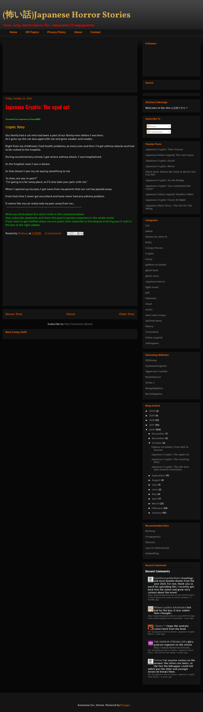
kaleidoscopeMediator (167, 578)
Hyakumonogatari (156, 365)
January (157, 512)
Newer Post (13, 314)
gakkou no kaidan (155, 264)
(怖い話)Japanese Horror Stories (66, 15)
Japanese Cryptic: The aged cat (170, 454)
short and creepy (155, 315)
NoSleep (150, 530)
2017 (152, 424)
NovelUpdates (153, 393)
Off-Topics (32, 32)
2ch (147, 225)
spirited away (153, 320)
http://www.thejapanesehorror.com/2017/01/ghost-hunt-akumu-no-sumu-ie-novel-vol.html (171, 596)
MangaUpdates (154, 388)
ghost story (152, 275)
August (156, 480)
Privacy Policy (56, 32)
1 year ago (188, 618)
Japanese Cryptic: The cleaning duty (170, 461)
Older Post (126, 314)
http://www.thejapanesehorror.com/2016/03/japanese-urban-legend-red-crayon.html (171, 617)
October (157, 442)
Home (13, 32)
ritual (148, 303)
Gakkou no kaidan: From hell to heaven (169, 448)
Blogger (125, 705)
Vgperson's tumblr (156, 371)
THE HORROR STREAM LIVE (170, 641)
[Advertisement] (69, 66)
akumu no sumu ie (156, 236)
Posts (151, 126)
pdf (147, 292)
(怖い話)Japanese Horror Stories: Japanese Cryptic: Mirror (171, 632)
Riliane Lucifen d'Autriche (169, 607)
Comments (155, 131)
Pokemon (150, 298)
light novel (151, 287)
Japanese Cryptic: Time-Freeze (164, 149)
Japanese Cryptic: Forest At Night (165, 199)
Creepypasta (153, 536)
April (155, 498)
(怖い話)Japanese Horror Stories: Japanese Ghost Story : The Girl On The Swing (170, 651)
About (78, 32)
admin (149, 231)
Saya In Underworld (157, 547)
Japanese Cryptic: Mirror (160, 166)
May (154, 494)
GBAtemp (151, 360)
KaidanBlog (152, 553)
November (158, 438)
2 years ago (182, 652)
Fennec (158, 660)
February (157, 508)
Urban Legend (153, 337)
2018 (152, 420)
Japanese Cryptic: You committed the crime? (168, 187)
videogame (152, 343)
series (149, 309)
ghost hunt (151, 270)
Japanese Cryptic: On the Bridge (164, 180)
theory (149, 326)
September (159, 475)
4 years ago (166, 676)
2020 (152, 410)
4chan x (150, 382)
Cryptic (149, 253)
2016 (152, 429)
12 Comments (53, 233)
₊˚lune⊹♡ (159, 625)
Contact (95, 32)
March (156, 503)
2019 (152, 415)
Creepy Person (154, 247)
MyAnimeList (153, 376)
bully (148, 242)
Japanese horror (155, 281)
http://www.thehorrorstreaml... (172, 647)
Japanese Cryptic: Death (160, 160)
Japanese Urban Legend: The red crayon (169, 154)
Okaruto (150, 542)
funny (149, 259)
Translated (151, 331)
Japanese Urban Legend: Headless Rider (169, 194)
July (155, 484)
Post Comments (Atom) (78, 324)
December (158, 433)
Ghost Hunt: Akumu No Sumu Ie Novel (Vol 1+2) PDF (170, 173)
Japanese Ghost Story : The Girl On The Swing (168, 207)
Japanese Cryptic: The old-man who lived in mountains (170, 468)
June (155, 489)
